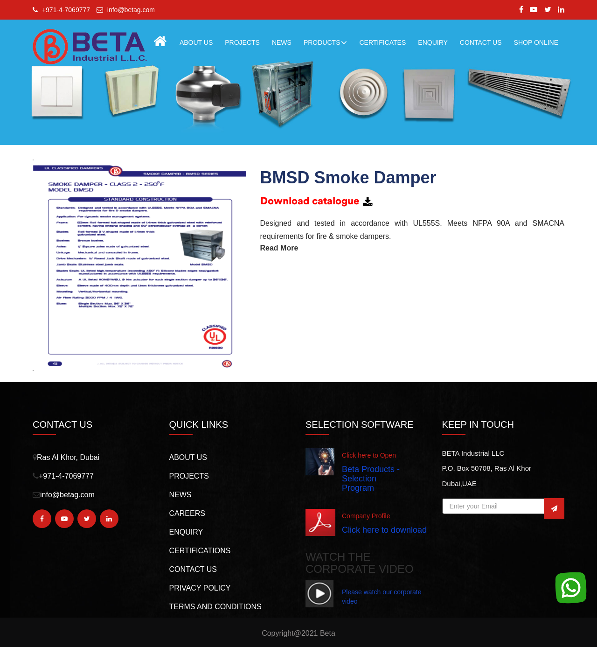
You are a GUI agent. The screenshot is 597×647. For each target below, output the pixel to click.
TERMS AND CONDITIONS (215, 607)
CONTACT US (481, 42)
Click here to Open (369, 455)
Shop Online (536, 42)
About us (188, 457)
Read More (279, 248)
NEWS (282, 42)
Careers (187, 513)
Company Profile (366, 516)
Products (325, 42)
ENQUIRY (433, 42)
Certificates (382, 42)
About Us (196, 42)
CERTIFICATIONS (200, 551)
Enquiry (186, 532)
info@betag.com (126, 10)
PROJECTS (242, 42)
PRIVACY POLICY (200, 588)
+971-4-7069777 (61, 10)
